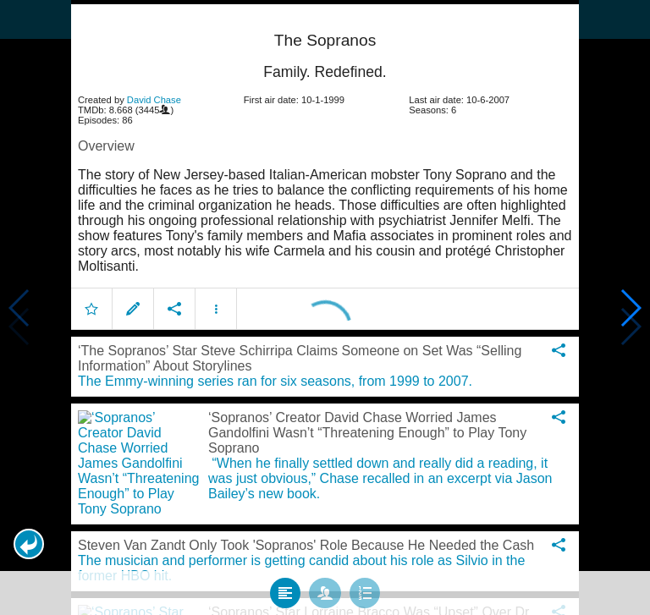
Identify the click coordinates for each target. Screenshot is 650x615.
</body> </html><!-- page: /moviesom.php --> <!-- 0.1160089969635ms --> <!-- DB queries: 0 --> (325, 307)
